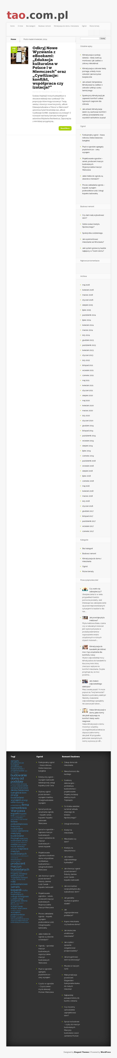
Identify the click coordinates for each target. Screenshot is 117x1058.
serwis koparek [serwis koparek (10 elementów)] (16, 888)
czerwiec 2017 (88, 531)
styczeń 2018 (87, 506)
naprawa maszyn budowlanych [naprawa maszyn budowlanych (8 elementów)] (19, 851)
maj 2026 (86, 285)
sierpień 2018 (87, 471)
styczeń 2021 (87, 390)
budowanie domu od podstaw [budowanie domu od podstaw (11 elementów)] (19, 778)
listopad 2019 (87, 431)
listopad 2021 (87, 365)
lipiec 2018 (86, 476)
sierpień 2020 (87, 395)
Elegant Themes (81, 1052)
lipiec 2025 (86, 310)
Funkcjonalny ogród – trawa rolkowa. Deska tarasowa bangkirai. (93, 138)
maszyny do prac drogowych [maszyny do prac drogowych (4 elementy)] (19, 842)
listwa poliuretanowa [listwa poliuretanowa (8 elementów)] (19, 822)
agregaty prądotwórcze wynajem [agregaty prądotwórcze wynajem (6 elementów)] (17, 763)
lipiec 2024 (86, 320)
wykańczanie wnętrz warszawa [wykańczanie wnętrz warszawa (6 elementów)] (19, 907)
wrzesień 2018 (88, 466)
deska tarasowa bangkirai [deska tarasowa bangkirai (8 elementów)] (20, 791)
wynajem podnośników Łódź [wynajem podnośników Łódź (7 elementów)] (18, 914)
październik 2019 (89, 436)
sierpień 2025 (87, 305)
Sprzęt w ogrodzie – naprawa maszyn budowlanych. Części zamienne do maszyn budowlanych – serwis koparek (46, 838)
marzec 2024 (87, 330)
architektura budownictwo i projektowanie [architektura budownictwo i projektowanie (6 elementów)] (17, 769)
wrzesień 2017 (88, 526)
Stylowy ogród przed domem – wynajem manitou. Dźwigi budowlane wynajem (45, 797)
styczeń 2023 (87, 355)
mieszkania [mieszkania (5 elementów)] (22, 845)
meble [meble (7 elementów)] (14, 844)
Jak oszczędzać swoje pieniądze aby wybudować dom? (72, 889)
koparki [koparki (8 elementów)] (15, 813)
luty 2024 (86, 335)
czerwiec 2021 (88, 375)
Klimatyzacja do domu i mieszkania (66, 26)
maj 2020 (86, 400)
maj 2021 (85, 380)
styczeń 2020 (87, 421)
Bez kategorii (30, 26)
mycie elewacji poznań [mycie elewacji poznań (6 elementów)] (17, 847)
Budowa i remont (45, 26)
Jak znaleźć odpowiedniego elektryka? (92, 684)
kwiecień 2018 (87, 491)
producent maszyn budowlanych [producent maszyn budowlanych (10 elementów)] (20, 866)
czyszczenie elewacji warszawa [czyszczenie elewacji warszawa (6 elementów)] (19, 787)
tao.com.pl (45, 92)
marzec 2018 (87, 496)
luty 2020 (86, 416)
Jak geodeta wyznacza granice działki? (71, 901)
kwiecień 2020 (88, 406)
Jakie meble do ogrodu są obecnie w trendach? (45, 937)
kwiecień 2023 (88, 350)
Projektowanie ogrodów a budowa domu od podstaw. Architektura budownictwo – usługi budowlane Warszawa (46, 861)
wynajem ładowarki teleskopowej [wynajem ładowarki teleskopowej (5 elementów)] (20, 918)
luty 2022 (86, 360)
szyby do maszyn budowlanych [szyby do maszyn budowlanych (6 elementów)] (19, 892)
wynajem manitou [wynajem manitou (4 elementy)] (16, 910)
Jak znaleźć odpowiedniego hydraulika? (70, 860)
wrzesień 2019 (88, 441)
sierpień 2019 (87, 446)
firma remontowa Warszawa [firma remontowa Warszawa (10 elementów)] (20, 808)
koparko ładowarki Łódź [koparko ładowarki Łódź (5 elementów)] (17, 818)
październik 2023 (89, 345)
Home (12, 26)
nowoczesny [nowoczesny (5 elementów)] (15, 861)
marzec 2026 (87, 295)
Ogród (84, 26)
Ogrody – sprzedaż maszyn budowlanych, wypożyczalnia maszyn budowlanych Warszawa (46, 954)
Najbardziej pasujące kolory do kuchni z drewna (71, 998)
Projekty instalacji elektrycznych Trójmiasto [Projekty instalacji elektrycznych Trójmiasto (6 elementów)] (19, 876)
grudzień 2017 (87, 511)
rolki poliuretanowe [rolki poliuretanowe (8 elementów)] (19, 883)
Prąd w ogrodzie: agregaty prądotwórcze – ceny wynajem (93, 149)
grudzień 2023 (88, 340)
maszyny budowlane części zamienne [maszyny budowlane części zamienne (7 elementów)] (19, 828)
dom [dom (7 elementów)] (24, 792)
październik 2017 (89, 521)
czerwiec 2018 (88, 481)
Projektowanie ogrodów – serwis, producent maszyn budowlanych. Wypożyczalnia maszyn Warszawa (92, 164)
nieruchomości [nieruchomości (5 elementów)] (16, 859)
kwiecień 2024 (88, 325)
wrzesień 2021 (88, 370)
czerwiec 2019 (88, 456)
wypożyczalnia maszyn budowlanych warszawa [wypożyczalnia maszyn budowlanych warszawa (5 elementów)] (20, 921)
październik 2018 (89, 461)
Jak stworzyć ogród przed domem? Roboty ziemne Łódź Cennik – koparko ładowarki (46, 881)
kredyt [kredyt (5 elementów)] (25, 819)
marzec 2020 (87, 411)
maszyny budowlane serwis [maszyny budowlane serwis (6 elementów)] (19, 839)
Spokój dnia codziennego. (92, 233)
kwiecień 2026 (88, 290)
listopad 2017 (87, 516)
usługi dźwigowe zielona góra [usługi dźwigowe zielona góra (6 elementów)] (19, 901)
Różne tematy (94, 26)
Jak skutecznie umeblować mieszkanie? (70, 933)
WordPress (106, 1052)
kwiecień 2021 (87, 385)
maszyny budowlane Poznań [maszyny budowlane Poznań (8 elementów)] (17, 836)
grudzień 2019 (88, 426)
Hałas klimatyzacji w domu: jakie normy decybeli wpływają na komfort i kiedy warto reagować (94, 715)
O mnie (20, 26)
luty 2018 (86, 501)
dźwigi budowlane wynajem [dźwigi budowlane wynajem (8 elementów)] (17, 797)
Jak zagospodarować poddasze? (71, 912)
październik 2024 (89, 315)
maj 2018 (86, 486)
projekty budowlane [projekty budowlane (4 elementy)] (16, 872)
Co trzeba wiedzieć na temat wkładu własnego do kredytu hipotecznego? (72, 812)
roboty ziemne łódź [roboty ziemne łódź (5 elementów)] (18, 879)
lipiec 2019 (86, 451)
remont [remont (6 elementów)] (24, 877)
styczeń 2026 (87, 300)
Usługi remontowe (71, 824)
